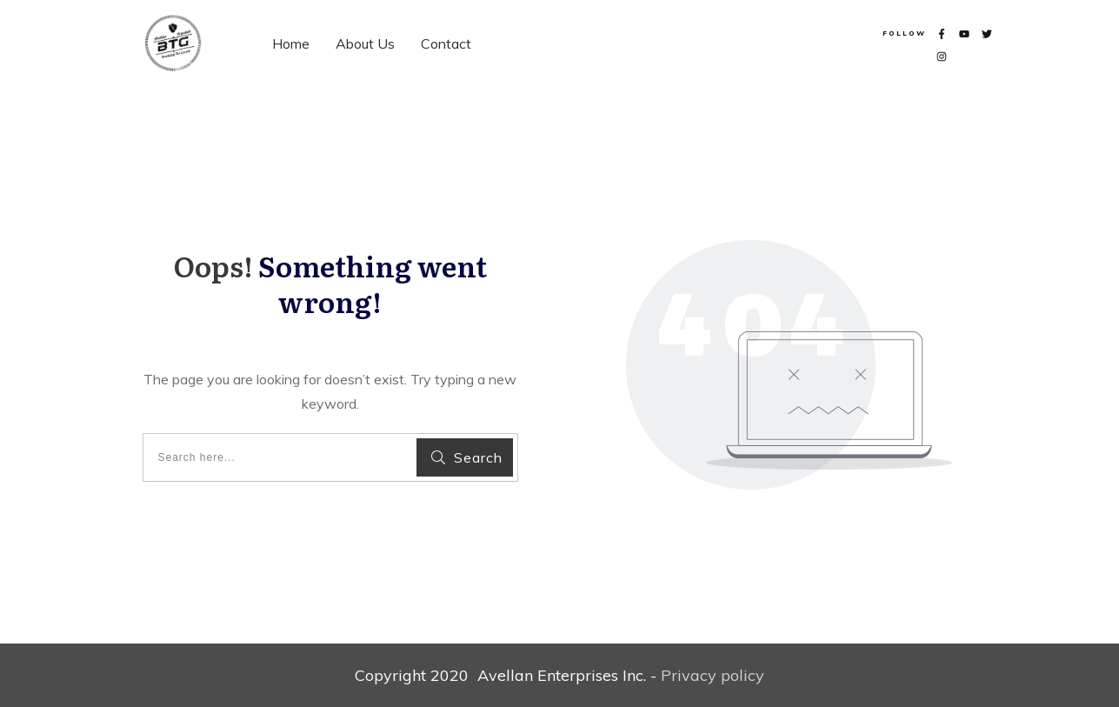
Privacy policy (712, 675)
